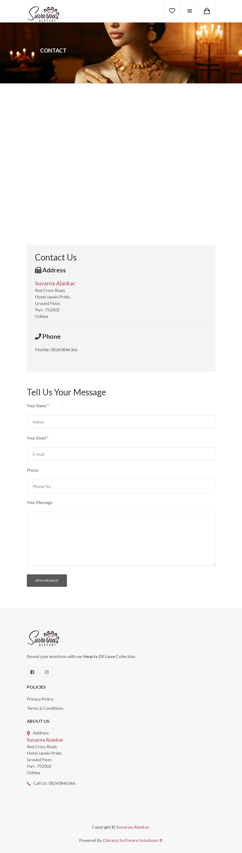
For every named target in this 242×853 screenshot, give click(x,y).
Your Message (40, 502)
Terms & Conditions (45, 708)
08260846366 (62, 783)
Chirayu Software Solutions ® (133, 840)
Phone (32, 470)
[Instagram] (46, 671)
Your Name (38, 405)
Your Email (38, 437)
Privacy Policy (40, 698)
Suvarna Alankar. (133, 826)
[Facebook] (32, 671)
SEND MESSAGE (47, 580)
